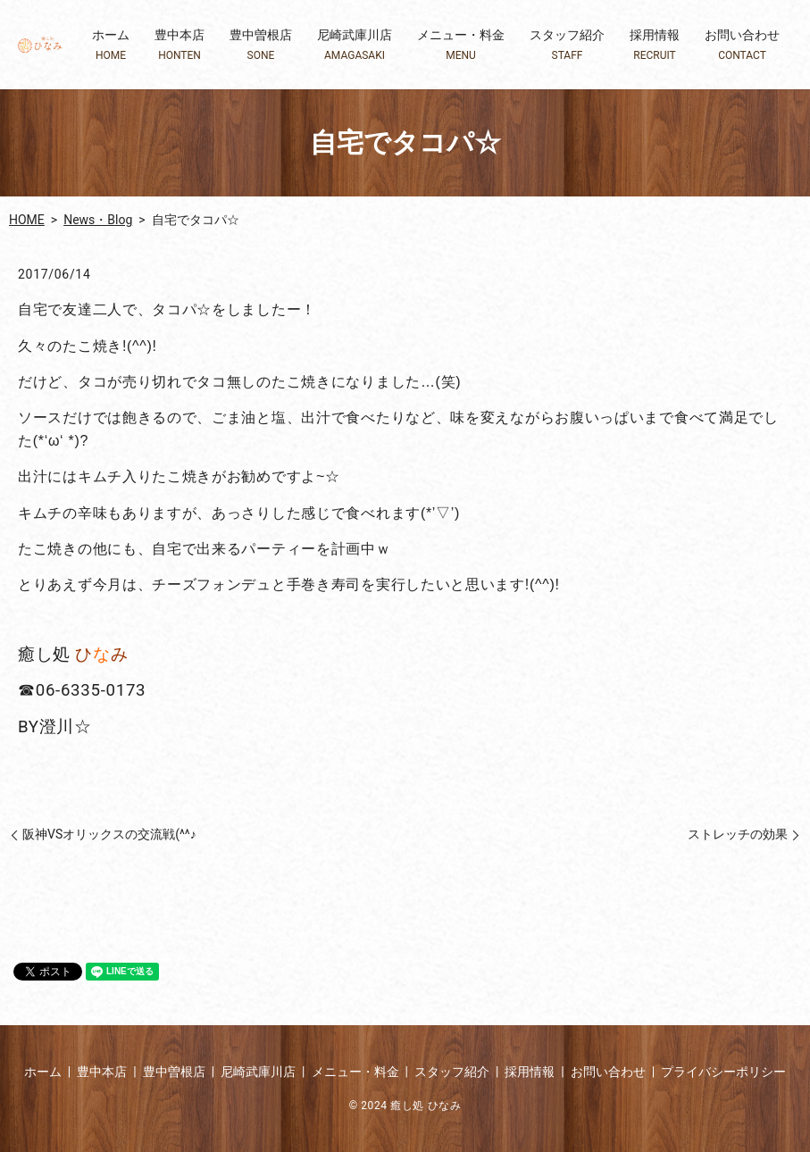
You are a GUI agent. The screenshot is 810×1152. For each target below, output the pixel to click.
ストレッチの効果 (738, 834)
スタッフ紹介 (567, 45)
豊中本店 (179, 45)
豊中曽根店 (261, 45)
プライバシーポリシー (723, 1071)
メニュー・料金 (461, 45)
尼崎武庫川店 (354, 45)
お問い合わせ (742, 45)
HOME (27, 220)
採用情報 (655, 45)
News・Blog (97, 220)
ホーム (110, 45)
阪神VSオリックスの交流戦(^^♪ (109, 834)
